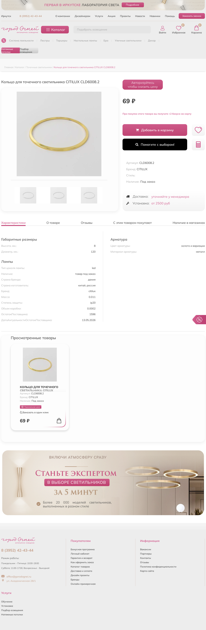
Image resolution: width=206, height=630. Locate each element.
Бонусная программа (83, 549)
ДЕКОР (152, 40)
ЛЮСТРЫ (45, 40)
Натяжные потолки (7, 50)
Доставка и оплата (81, 570)
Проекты (125, 16)
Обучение (6, 601)
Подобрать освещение (92, 29)
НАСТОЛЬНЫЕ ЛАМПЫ (85, 40)
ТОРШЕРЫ (61, 40)
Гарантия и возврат (81, 558)
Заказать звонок (191, 15)
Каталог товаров (80, 566)
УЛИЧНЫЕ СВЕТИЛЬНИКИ (128, 40)
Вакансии (145, 549)
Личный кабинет (80, 553)
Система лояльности (21, 40)
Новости (140, 16)
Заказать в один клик (34, 412)
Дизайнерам (82, 16)
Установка (7, 605)
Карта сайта (147, 570)
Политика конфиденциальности (158, 566)
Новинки (155, 16)
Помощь (170, 16)
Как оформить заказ (82, 562)
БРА (106, 40)
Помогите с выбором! (154, 144)
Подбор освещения (26, 50)
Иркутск (6, 16)
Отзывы (144, 562)
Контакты (145, 558)
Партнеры (146, 553)
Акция (111, 16)
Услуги (99, 16)
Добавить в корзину (155, 130)
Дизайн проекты (80, 575)
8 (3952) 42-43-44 (31, 16)
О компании (62, 16)
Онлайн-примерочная (83, 583)
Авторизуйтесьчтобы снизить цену (143, 85)
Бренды (75, 579)
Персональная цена (30, 407)
